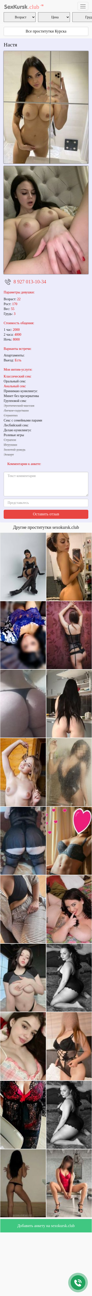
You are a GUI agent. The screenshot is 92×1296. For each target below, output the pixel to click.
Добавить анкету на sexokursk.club (46, 1226)
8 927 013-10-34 (29, 281)
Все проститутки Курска (46, 31)
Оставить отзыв (46, 514)
